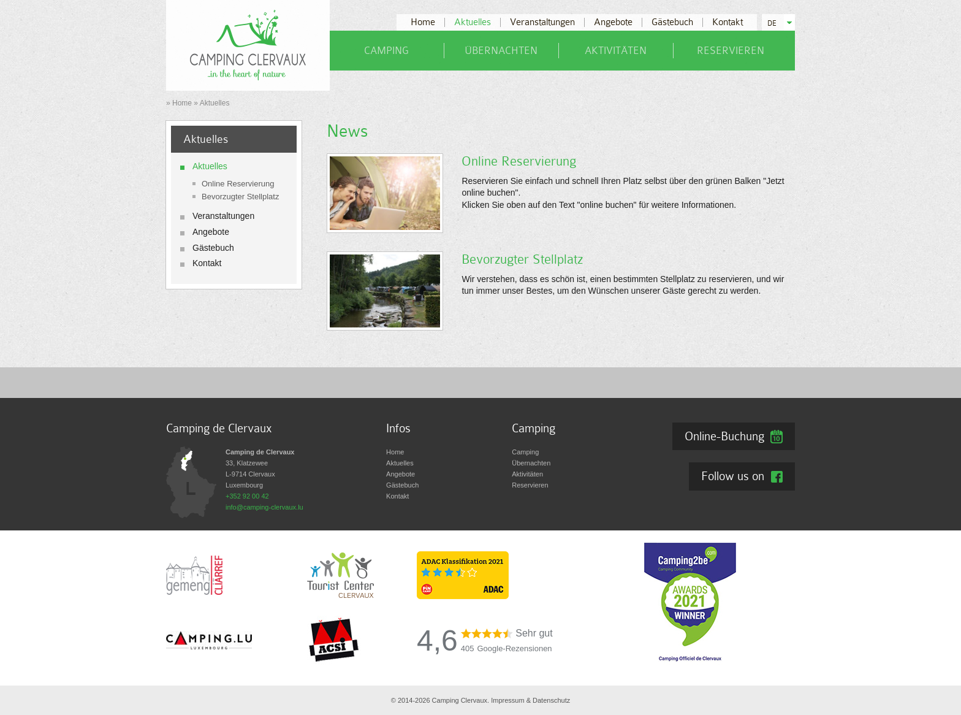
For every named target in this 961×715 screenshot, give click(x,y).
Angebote (613, 22)
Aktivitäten (616, 50)
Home (423, 22)
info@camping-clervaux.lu (264, 507)
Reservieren (730, 50)
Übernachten (501, 50)
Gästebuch (672, 22)
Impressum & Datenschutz (530, 700)
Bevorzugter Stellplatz (240, 196)
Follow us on (732, 476)
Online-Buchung (724, 436)
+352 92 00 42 (247, 496)
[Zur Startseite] (248, 45)
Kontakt (727, 22)
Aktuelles (472, 22)
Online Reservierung (238, 183)
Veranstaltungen (542, 22)
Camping (386, 50)
